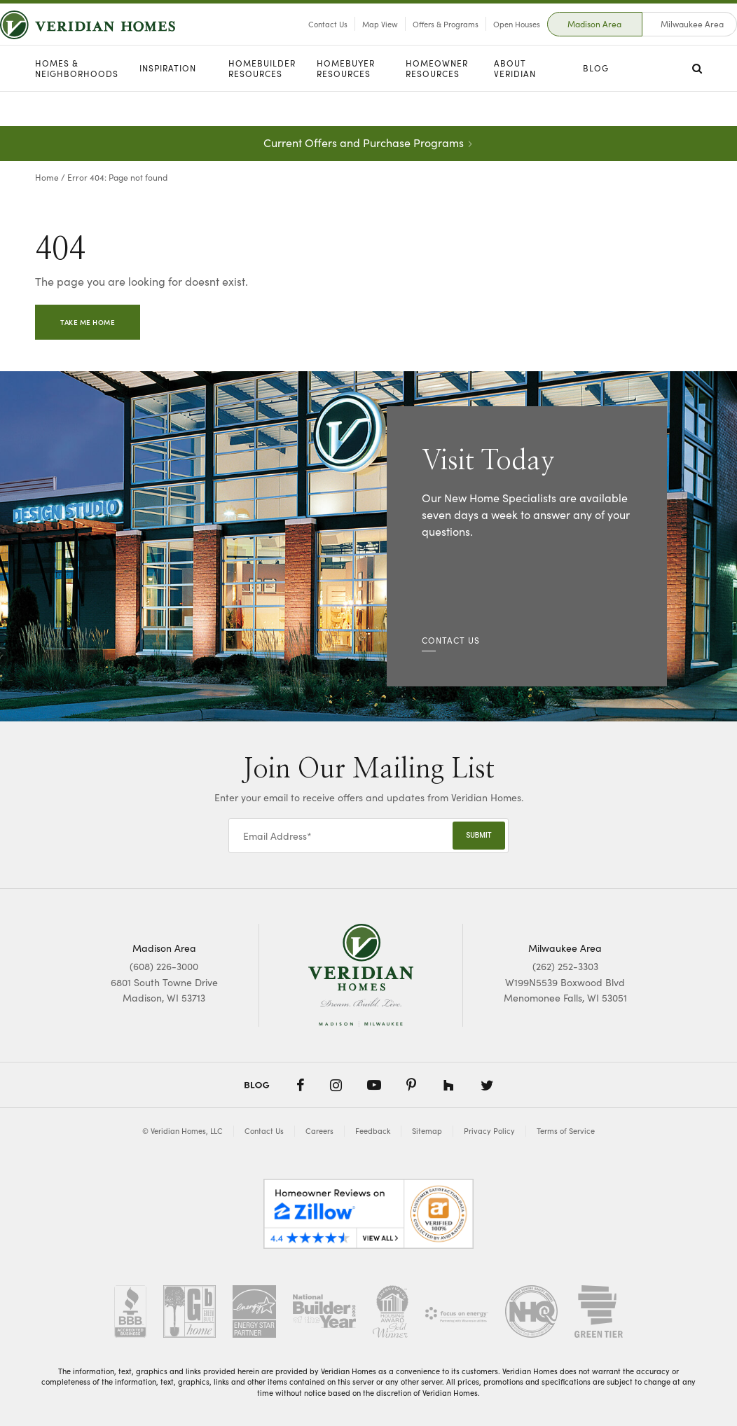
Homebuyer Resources (346, 103)
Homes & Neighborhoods (76, 103)
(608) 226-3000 (164, 966)
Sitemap (427, 1131)
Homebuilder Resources (262, 103)
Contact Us (292, 41)
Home (47, 177)
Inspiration (167, 103)
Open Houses (481, 41)
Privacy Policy (489, 1131)
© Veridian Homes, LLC (182, 1131)
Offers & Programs (410, 41)
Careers (319, 1131)
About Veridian (515, 103)
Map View (345, 41)
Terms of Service (566, 1131)
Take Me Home (87, 322)
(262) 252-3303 (565, 966)
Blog (596, 103)
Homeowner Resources (437, 103)
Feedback (372, 1131)
